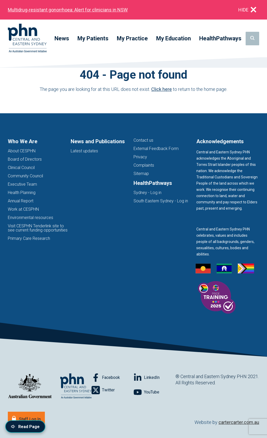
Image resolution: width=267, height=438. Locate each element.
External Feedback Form (156, 148)
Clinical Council (21, 167)
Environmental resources (30, 217)
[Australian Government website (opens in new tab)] (30, 386)
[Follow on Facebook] (113, 377)
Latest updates (84, 150)
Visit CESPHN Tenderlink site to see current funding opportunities (38, 228)
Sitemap (141, 173)
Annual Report (20, 200)
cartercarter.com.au (239, 422)
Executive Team (22, 184)
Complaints (144, 165)
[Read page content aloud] (25, 426)
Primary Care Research (29, 238)
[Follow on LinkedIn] (154, 377)
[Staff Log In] (26, 419)
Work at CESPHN (23, 209)
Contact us (143, 140)
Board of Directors (25, 159)
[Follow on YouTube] (154, 392)
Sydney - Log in (147, 192)
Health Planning (21, 192)
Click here (161, 89)
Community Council (25, 175)
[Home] (27, 38)
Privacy (140, 156)
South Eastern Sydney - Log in (161, 200)
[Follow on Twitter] (113, 390)
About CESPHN (21, 150)
